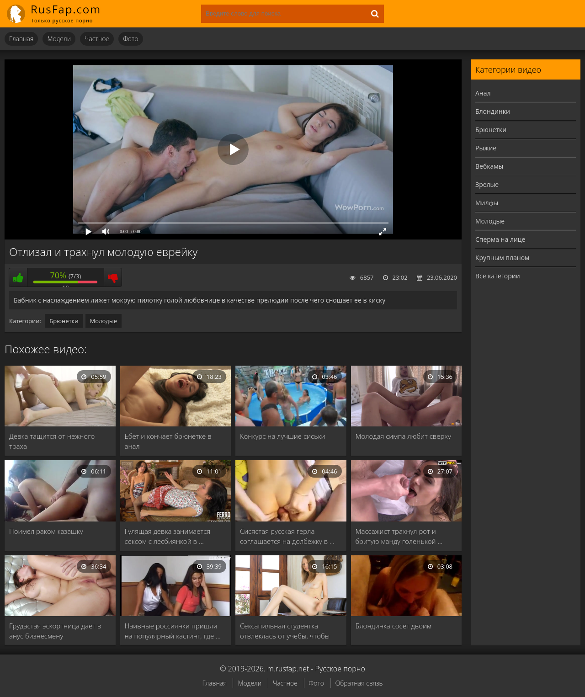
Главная (21, 38)
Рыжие (485, 148)
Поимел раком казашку (46, 531)
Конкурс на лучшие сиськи (282, 436)
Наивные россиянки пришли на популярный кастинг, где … (173, 630)
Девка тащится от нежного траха (52, 441)
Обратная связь (359, 683)
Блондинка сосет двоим (394, 625)
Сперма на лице (500, 239)
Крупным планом (502, 257)
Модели (59, 38)
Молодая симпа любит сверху (403, 436)
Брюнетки (63, 321)
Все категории (497, 275)
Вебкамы (489, 166)
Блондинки (492, 111)
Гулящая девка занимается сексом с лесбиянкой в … (168, 536)
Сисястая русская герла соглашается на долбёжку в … (287, 536)
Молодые (103, 321)
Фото (130, 38)
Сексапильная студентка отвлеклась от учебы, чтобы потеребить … (285, 631)
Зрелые (487, 184)
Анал (483, 93)
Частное (97, 38)
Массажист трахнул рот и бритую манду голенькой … (399, 536)
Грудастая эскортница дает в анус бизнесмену (55, 630)
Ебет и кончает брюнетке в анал (168, 441)
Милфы (486, 202)
